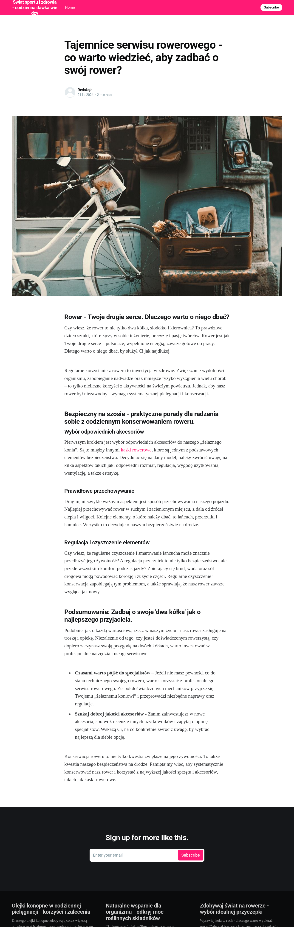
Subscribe (271, 7)
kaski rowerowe (136, 450)
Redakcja (85, 90)
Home (70, 7)
